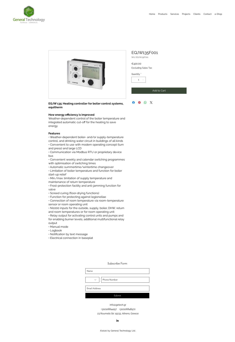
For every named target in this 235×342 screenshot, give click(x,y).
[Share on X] (151, 102)
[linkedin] (117, 320)
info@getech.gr (118, 304)
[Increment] (143, 79)
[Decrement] (134, 79)
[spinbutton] (138, 79)
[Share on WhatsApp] (145, 102)
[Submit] (117, 295)
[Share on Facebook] (133, 102)
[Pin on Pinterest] (139, 102)
